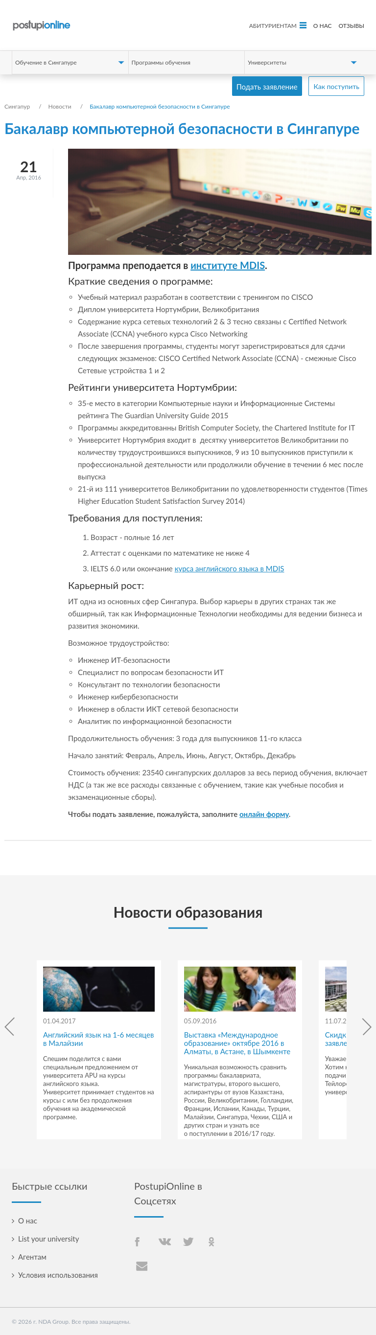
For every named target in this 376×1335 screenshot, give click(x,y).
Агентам (32, 1256)
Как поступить (336, 86)
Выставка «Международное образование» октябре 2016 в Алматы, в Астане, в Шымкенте (237, 1043)
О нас (322, 25)
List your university (48, 1238)
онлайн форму (264, 814)
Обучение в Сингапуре (46, 62)
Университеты (267, 62)
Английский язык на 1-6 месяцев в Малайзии (98, 1038)
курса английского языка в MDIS (229, 568)
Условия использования (58, 1274)
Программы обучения (161, 62)
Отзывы (351, 25)
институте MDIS (227, 265)
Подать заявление (267, 86)
